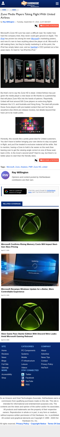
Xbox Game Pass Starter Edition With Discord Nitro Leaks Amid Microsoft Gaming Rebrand (29, 335)
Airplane (24, 167)
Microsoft (35, 39)
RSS (28, 385)
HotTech (44, 368)
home (4, 10)
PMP (30, 167)
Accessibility (7, 374)
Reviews (5, 354)
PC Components (28, 350)
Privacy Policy (47, 364)
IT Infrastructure (28, 361)
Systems (25, 354)
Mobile (24, 357)
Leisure (24, 364)
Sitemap (5, 368)
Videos (24, 368)
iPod (2, 39)
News (14, 10)
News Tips (45, 357)
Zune (17, 167)
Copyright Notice (38, 424)
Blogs (4, 361)
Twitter (28, 374)
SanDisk (34, 47)
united (44, 167)
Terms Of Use (54, 424)
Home (4, 350)
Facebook (30, 378)
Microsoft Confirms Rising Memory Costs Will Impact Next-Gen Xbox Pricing (29, 245)
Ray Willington (20, 172)
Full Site (5, 364)
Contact (44, 361)
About (43, 350)
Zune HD (37, 167)
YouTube (29, 381)
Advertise (45, 354)
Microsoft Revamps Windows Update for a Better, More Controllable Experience (27, 290)
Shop (4, 378)
